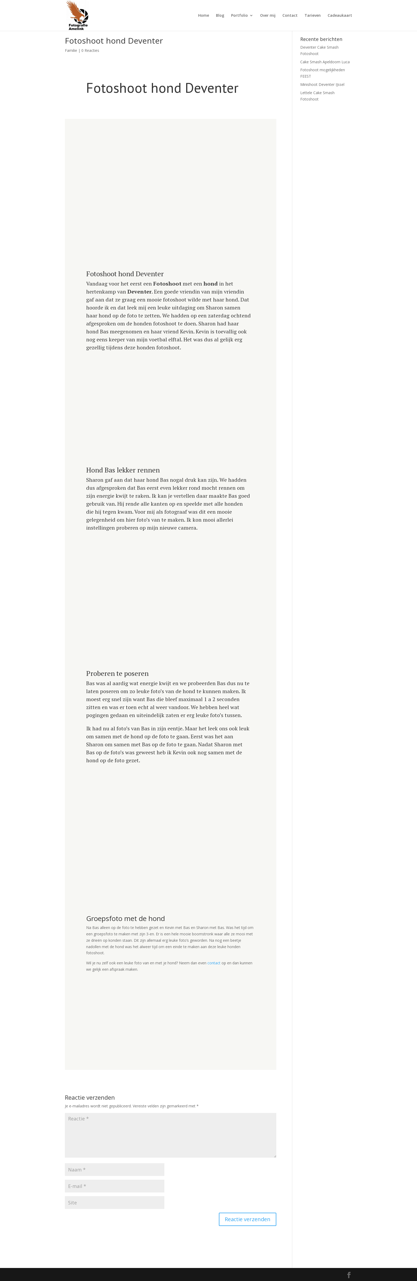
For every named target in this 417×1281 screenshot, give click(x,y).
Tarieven (313, 16)
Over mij (268, 16)
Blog (220, 16)
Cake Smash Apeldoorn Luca (325, 61)
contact (213, 962)
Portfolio (239, 16)
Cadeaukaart (340, 16)
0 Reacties (90, 50)
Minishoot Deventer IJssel (322, 84)
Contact (290, 16)
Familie (71, 50)
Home (203, 16)
